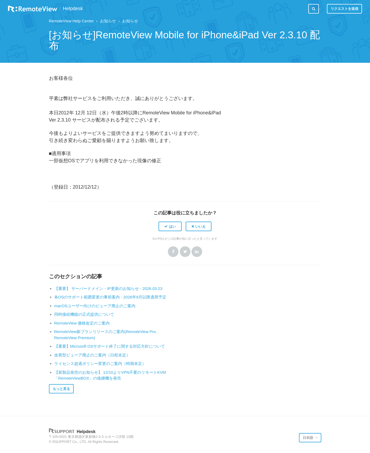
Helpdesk (73, 8)
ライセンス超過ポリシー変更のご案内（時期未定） (100, 363)
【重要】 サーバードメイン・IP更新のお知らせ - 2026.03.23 (108, 288)
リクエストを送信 (344, 9)
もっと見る (61, 389)
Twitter (185, 251)
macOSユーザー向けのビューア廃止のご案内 (94, 306)
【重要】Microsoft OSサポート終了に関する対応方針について (109, 346)
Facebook (173, 251)
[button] (170, 226)
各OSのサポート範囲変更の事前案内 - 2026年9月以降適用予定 (110, 297)
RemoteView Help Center (71, 21)
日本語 (308, 438)
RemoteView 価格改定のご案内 (82, 323)
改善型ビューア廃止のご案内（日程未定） (92, 355)
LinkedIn (197, 251)
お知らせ (108, 21)
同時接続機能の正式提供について (84, 314)
